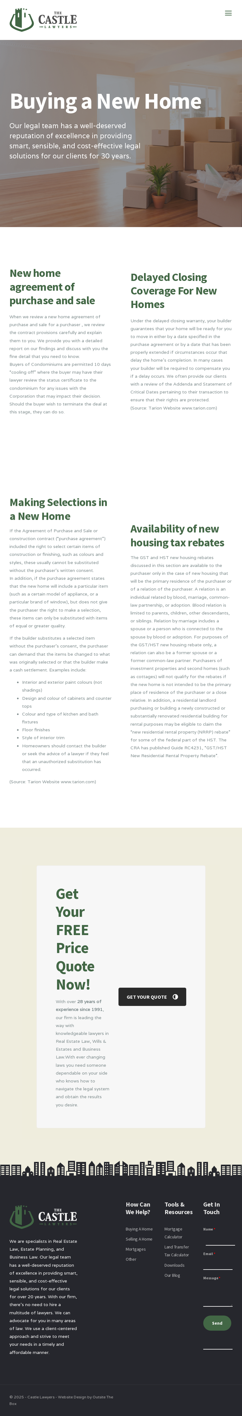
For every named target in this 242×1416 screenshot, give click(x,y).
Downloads (174, 1265)
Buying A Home (139, 1229)
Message (211, 1278)
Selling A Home (139, 1239)
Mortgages (136, 1249)
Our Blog (172, 1275)
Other (131, 1259)
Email (209, 1254)
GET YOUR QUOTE (152, 997)
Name (209, 1229)
